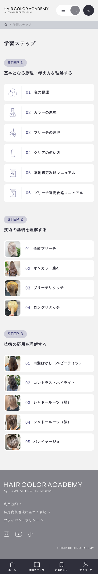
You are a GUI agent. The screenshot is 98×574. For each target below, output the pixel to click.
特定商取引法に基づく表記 (25, 512)
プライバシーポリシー (21, 520)
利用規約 (11, 504)
